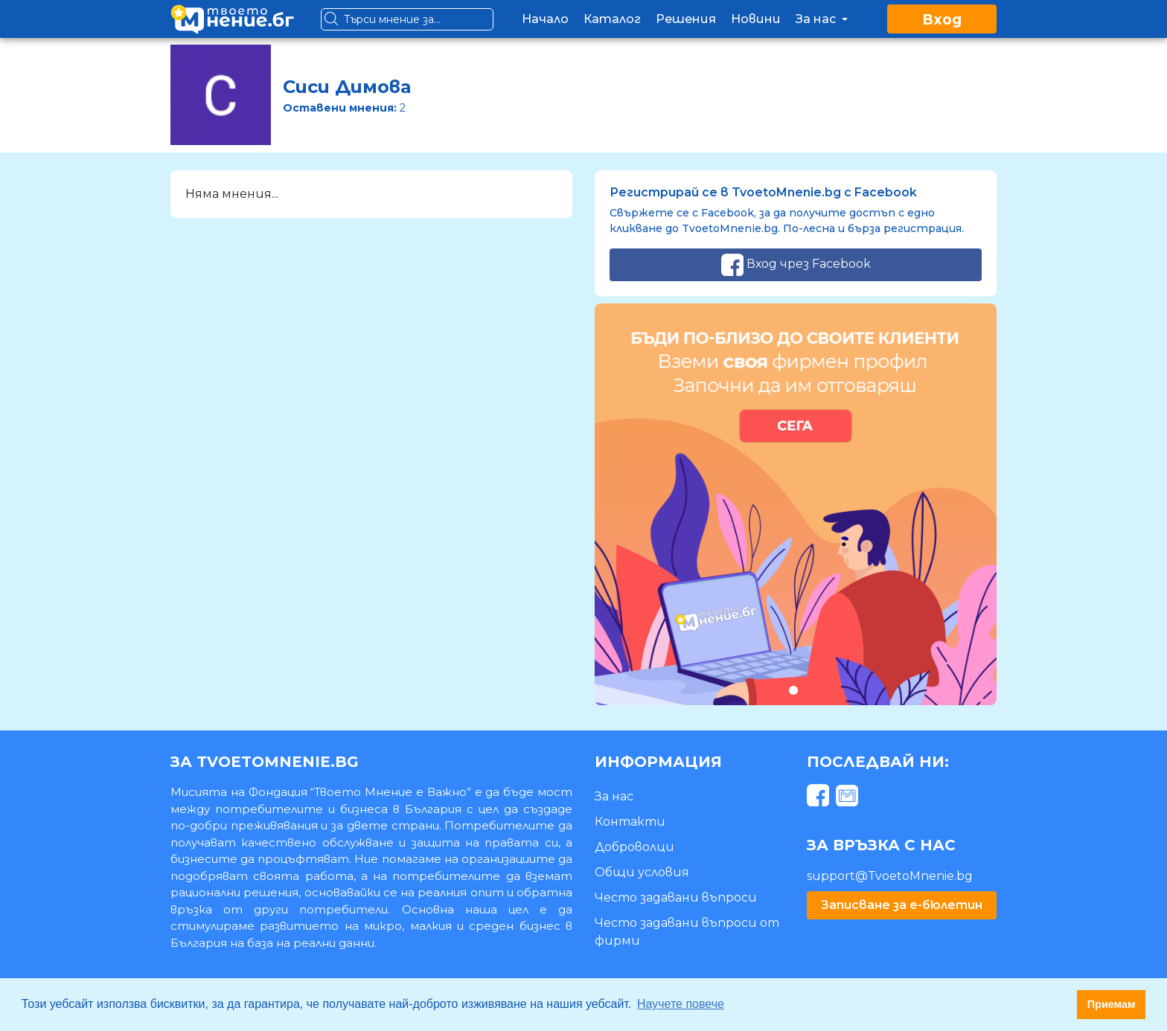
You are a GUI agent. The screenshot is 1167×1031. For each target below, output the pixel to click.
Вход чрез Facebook (796, 265)
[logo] (232, 19)
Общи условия (642, 872)
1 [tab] (793, 690)
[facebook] (820, 798)
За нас (823, 19)
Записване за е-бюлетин (901, 905)
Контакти (630, 822)
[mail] (849, 798)
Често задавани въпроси (676, 897)
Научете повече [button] (680, 1004)
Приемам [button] (1111, 1004)
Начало (545, 19)
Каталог (612, 19)
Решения (686, 19)
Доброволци (634, 847)
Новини (756, 19)
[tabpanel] (796, 504)
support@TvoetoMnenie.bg (890, 876)
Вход (942, 19)
